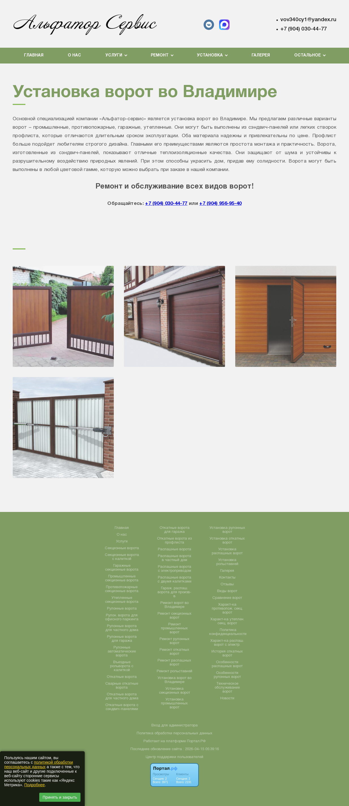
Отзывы (227, 584)
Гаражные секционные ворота (121, 567)
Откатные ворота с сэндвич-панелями (121, 707)
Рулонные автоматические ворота (122, 651)
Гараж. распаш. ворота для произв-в (174, 592)
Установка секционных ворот (174, 691)
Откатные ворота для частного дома (121, 696)
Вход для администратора (174, 725)
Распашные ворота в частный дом (174, 558)
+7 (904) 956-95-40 (220, 204)
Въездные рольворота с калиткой (121, 666)
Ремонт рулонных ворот (174, 641)
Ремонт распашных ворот (174, 662)
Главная (33, 55)
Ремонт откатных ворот (174, 652)
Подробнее (34, 785)
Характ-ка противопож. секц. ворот (227, 608)
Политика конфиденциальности (228, 632)
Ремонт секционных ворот (174, 615)
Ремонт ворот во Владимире (174, 605)
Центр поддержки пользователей (174, 757)
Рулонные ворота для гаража (122, 639)
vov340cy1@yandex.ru (308, 19)
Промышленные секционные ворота (121, 578)
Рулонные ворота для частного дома (121, 628)
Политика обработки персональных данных (174, 733)
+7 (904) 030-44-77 (303, 29)
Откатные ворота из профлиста (174, 540)
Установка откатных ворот (227, 540)
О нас (74, 55)
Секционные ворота (122, 548)
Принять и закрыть (60, 797)
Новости (227, 698)
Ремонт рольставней (174, 671)
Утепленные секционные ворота (121, 600)
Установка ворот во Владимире (174, 680)
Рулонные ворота (122, 608)
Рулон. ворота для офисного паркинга (121, 617)
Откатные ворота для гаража (174, 530)
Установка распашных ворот (227, 551)
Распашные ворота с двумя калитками (174, 579)
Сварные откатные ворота (121, 685)
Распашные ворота (174, 549)
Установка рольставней (227, 562)
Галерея (261, 55)
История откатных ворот (227, 653)
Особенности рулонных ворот (227, 675)
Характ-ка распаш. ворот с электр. (227, 643)
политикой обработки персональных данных (38, 764)
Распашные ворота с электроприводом (174, 569)
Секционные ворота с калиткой (122, 557)
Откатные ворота (122, 677)
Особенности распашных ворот (227, 664)
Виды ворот (227, 591)
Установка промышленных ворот (174, 703)
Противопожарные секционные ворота (121, 589)
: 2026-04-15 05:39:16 (201, 749)
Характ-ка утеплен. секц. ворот (227, 621)
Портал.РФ (196, 741)
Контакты (227, 577)
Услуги (122, 541)
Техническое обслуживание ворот (227, 687)
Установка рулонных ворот (227, 530)
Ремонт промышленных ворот (174, 628)
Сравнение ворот (227, 598)
